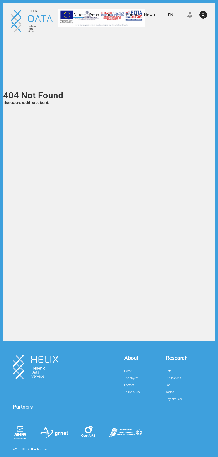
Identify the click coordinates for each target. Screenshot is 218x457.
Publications (173, 378)
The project (131, 378)
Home (128, 371)
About (131, 14)
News (149, 14)
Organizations (174, 399)
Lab (109, 14)
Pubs (94, 14)
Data (78, 14)
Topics (170, 392)
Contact (129, 385)
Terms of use (132, 392)
